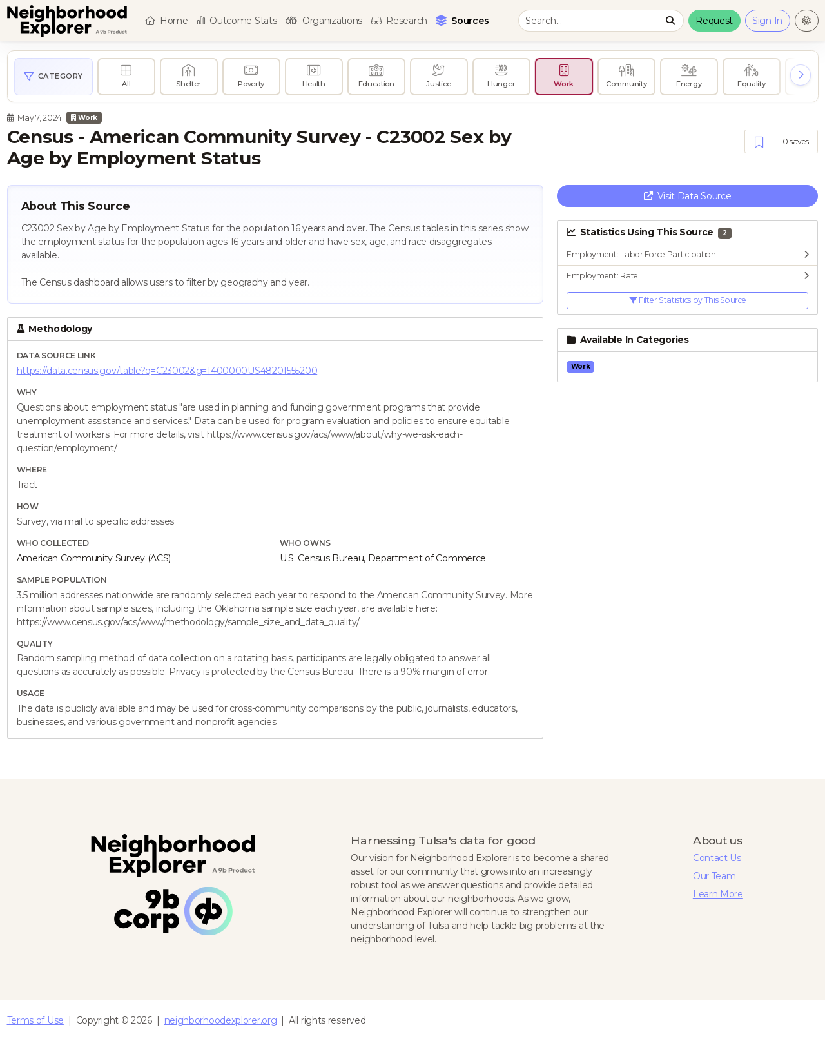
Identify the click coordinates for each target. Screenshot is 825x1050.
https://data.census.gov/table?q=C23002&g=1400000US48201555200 (167, 370)
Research (399, 20)
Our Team (714, 876)
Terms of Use (35, 1020)
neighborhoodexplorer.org (220, 1020)
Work (84, 117)
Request (714, 20)
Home (166, 20)
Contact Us (717, 858)
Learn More (718, 894)
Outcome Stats (237, 20)
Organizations (324, 20)
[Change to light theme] (807, 21)
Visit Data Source (688, 196)
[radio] (126, 76)
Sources (464, 20)
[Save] (759, 142)
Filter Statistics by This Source (687, 300)
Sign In (767, 20)
